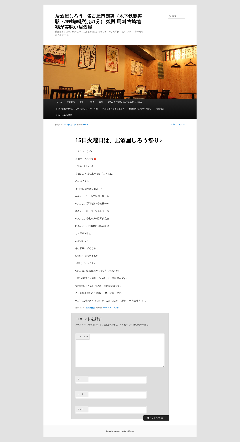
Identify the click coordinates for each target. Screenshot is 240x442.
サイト (80, 409)
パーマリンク (113, 308)
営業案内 (71, 102)
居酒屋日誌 (90, 308)
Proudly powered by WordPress (120, 431)
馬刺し (82, 102)
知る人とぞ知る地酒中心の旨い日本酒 (125, 102)
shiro (85, 125)
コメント (82, 336)
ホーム (59, 102)
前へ (173, 124)
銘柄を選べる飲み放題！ (113, 109)
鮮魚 (92, 102)
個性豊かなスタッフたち (140, 109)
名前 (79, 379)
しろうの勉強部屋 (64, 115)
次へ (182, 124)
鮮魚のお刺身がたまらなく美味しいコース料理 (77, 109)
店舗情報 (160, 109)
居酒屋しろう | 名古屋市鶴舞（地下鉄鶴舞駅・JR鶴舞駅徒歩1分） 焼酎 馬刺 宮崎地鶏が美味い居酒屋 (98, 21)
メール (80, 394)
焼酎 (101, 102)
